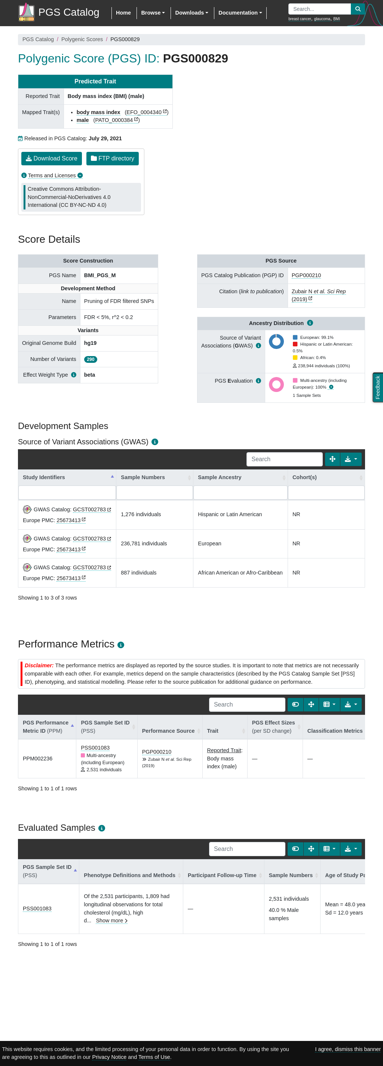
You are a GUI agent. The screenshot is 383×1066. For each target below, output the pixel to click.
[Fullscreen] (332, 459)
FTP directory (112, 158)
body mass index (98, 112)
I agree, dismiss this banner (348, 1049)
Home (123, 13)
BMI (336, 19)
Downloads (189, 13)
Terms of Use (154, 1057)
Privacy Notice (109, 1057)
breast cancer (299, 19)
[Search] (284, 459)
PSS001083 (95, 748)
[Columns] (330, 705)
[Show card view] (295, 705)
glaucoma (322, 19)
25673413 (68, 520)
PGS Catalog (38, 39)
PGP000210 (306, 275)
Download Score (51, 158)
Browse (150, 13)
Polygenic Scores (82, 39)
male (83, 120)
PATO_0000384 (114, 120)
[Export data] (351, 459)
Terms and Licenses (52, 175)
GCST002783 (89, 509)
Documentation (238, 13)
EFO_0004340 (144, 112)
